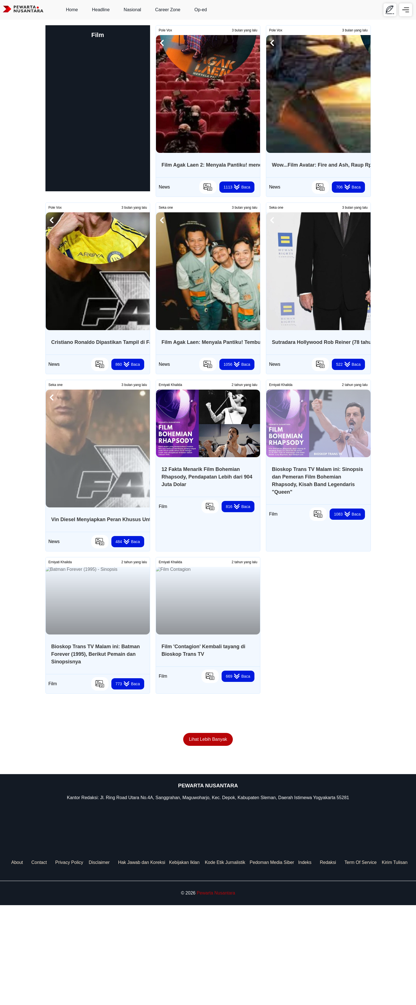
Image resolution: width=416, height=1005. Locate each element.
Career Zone (167, 9)
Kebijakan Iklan (184, 962)
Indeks (304, 962)
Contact (39, 962)
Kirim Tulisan (395, 962)
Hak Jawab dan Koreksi (141, 962)
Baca (237, 187)
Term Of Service (360, 962)
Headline (101, 9)
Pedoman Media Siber (272, 962)
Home (72, 9)
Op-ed (200, 9)
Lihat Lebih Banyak (208, 839)
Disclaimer (99, 962)
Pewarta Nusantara (216, 992)
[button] (162, 43)
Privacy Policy (69, 962)
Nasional (132, 9)
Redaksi (328, 962)
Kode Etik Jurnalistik (225, 962)
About (17, 962)
